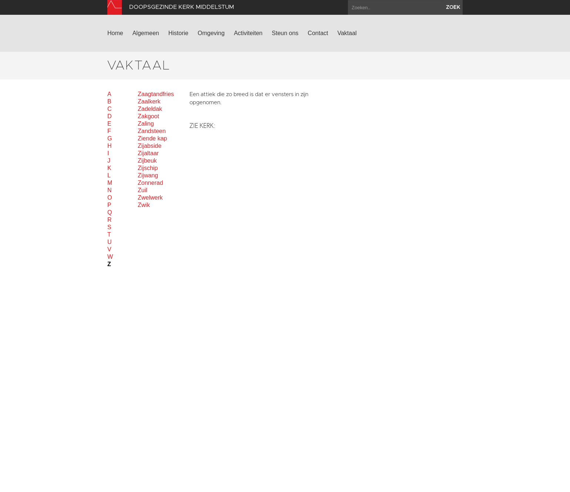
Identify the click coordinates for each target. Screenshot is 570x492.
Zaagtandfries (156, 94)
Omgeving (211, 33)
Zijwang (148, 175)
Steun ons (285, 33)
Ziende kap (152, 138)
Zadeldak (150, 109)
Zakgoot (148, 116)
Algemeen (146, 33)
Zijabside (149, 146)
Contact (318, 33)
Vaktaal (346, 33)
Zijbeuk (147, 160)
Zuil (142, 190)
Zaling (146, 124)
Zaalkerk (149, 101)
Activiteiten (248, 33)
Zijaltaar (148, 153)
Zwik (144, 205)
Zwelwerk (150, 197)
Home (115, 33)
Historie (178, 33)
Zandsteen (152, 131)
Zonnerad (150, 183)
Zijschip (148, 168)
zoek (453, 7)
